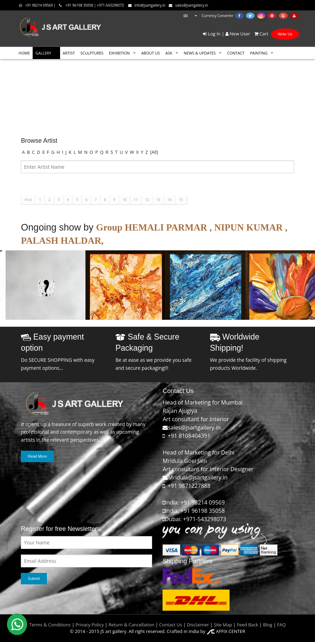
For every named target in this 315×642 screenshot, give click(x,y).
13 (158, 199)
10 (124, 199)
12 (147, 199)
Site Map (222, 625)
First (28, 199)
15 (181, 199)
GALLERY (43, 53)
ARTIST (69, 53)
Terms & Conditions (50, 625)
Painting (258, 53)
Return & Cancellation (132, 625)
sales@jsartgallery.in (188, 5)
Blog (267, 625)
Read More (37, 456)
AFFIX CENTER (226, 631)
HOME (24, 53)
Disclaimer (197, 625)
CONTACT (235, 53)
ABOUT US (150, 53)
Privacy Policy (89, 625)
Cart (259, 34)
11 (136, 199)
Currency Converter (207, 15)
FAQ (281, 625)
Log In (212, 34)
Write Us (285, 34)
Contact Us (170, 625)
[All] (154, 152)
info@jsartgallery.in (147, 5)
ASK (168, 53)
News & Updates (200, 53)
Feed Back (247, 625)
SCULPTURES (92, 53)
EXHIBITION (119, 53)
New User (237, 34)
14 (170, 199)
